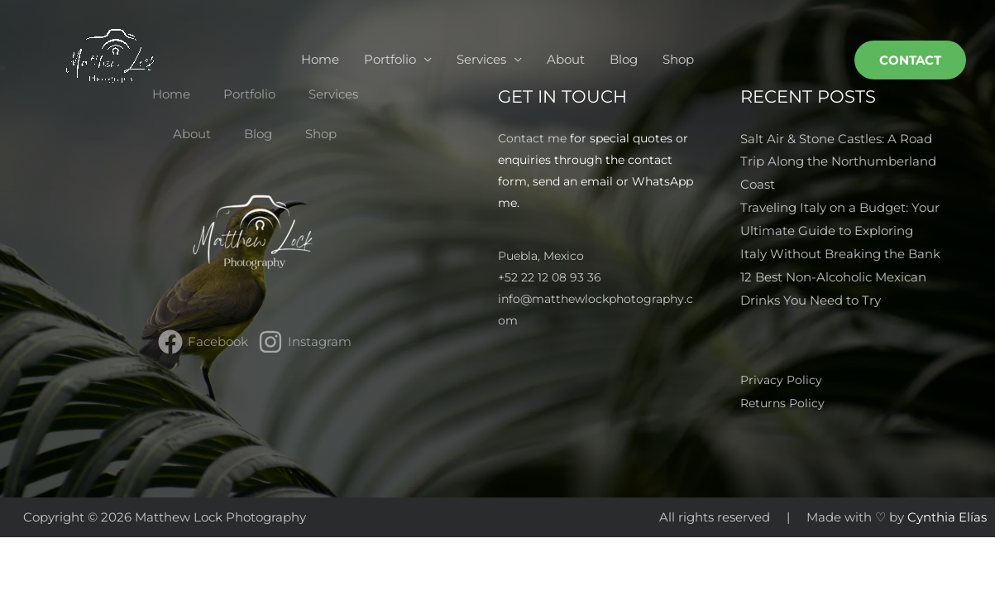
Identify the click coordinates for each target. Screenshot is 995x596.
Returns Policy (784, 402)
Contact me (532, 138)
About (566, 59)
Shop (678, 59)
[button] (910, 60)
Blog (624, 59)
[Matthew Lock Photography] (111, 58)
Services (481, 59)
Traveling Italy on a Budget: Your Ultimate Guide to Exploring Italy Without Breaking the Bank (840, 230)
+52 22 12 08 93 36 (549, 278)
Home (320, 59)
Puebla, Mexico (541, 256)
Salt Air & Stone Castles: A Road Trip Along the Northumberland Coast (838, 162)
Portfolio (390, 59)
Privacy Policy (782, 379)
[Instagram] (305, 342)
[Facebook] (203, 342)
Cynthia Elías (947, 516)
